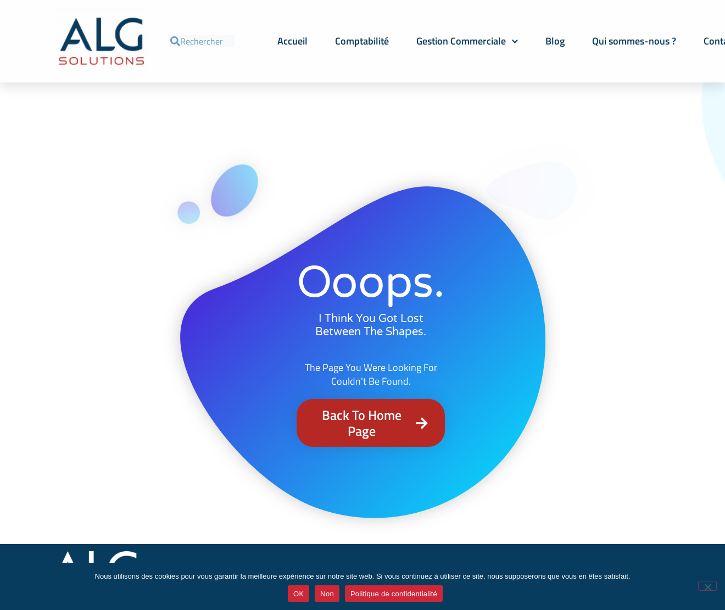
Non (327, 594)
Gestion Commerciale (467, 41)
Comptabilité (362, 41)
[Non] (707, 586)
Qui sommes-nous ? (634, 41)
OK (298, 594)
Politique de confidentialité (393, 594)
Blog (555, 41)
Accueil (292, 41)
